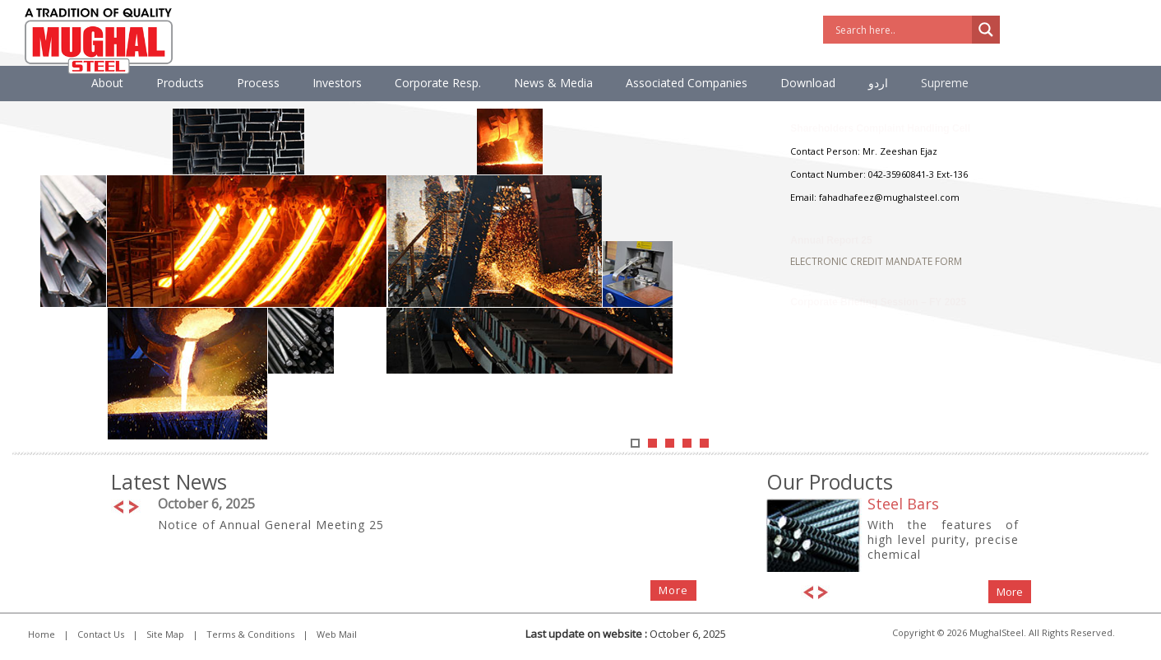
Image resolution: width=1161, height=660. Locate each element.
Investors (337, 83)
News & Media (553, 83)
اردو (878, 83)
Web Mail (337, 634)
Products (180, 83)
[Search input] (901, 30)
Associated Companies (686, 83)
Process (258, 83)
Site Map (165, 634)
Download (807, 83)
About (107, 83)
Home (41, 634)
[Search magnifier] (986, 30)
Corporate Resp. (438, 83)
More (673, 590)
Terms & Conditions (250, 634)
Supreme (945, 83)
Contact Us (100, 634)
